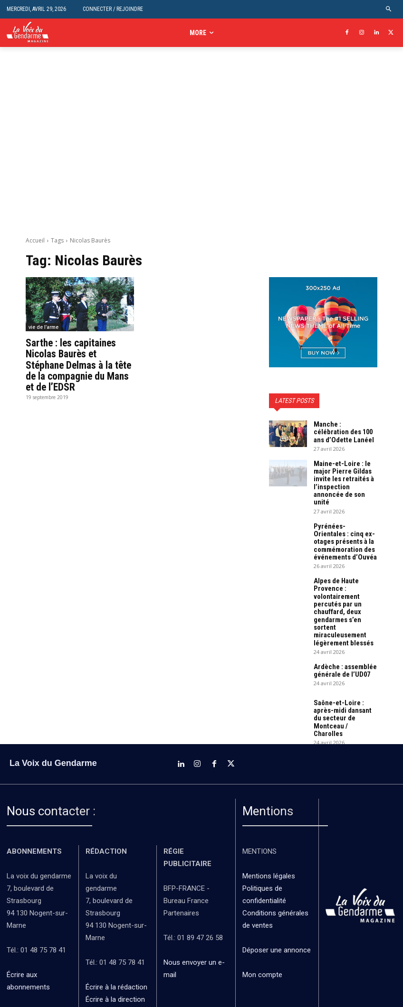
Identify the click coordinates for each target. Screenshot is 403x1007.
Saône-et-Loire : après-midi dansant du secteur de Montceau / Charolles (345, 676)
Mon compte (262, 927)
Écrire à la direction (115, 951)
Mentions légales (268, 827)
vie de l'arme (43, 327)
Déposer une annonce (276, 902)
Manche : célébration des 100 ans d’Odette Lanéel (342, 430)
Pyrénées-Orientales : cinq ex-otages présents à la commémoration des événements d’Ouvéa (343, 523)
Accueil (35, 240)
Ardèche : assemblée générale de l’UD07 (342, 634)
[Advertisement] (201, 147)
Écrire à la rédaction (117, 939)
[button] (389, 9)
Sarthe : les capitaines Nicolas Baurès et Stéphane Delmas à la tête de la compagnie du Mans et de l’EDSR (80, 363)
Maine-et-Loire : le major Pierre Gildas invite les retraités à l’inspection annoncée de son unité (344, 474)
